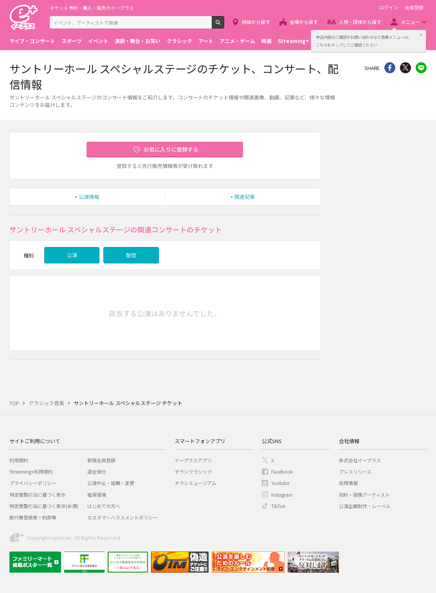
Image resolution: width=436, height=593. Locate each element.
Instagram (282, 494)
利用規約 (18, 460)
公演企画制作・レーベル (365, 506)
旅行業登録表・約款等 (32, 517)
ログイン (388, 7)
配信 (131, 255)
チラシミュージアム (195, 482)
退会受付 (96, 471)
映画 (266, 41)
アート (205, 41)
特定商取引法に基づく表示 (37, 494)
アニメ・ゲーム (237, 41)
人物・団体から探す (360, 21)
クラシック (179, 41)
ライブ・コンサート (32, 41)
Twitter (405, 67)
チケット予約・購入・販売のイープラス (92, 7)
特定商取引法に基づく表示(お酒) (43, 506)
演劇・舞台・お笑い (137, 41)
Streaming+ (293, 41)
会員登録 (414, 7)
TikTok (278, 506)
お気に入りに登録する (171, 149)
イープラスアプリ (193, 460)
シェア (389, 67)
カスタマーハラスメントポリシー (122, 517)
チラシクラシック (193, 471)
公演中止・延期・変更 (110, 482)
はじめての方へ (103, 506)
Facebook (282, 471)
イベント (98, 41)
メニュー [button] (410, 21)
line (421, 67)
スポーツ (71, 41)
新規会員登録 (101, 460)
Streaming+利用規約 (31, 471)
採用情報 (348, 482)
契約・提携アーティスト (364, 494)
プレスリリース (355, 471)
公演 (72, 255)
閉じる (421, 35)
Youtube (280, 482)
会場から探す (304, 21)
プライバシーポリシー (32, 482)
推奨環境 (96, 494)
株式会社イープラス (360, 460)
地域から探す (256, 21)
